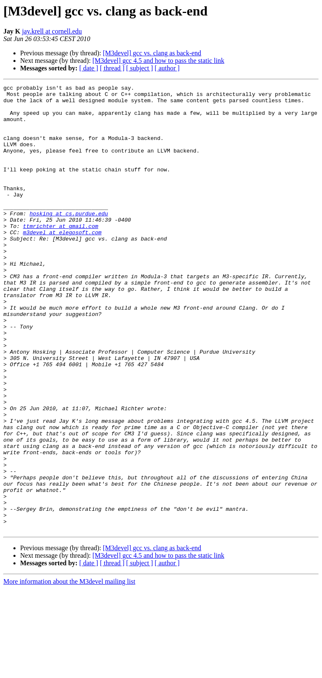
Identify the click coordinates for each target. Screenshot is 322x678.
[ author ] (167, 68)
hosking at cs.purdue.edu (68, 239)
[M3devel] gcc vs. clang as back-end (152, 53)
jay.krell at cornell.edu (52, 31)
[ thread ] (112, 68)
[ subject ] (139, 68)
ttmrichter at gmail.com (60, 255)
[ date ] (88, 68)
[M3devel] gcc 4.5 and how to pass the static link (158, 60)
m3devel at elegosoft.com (62, 262)
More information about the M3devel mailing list (69, 670)
